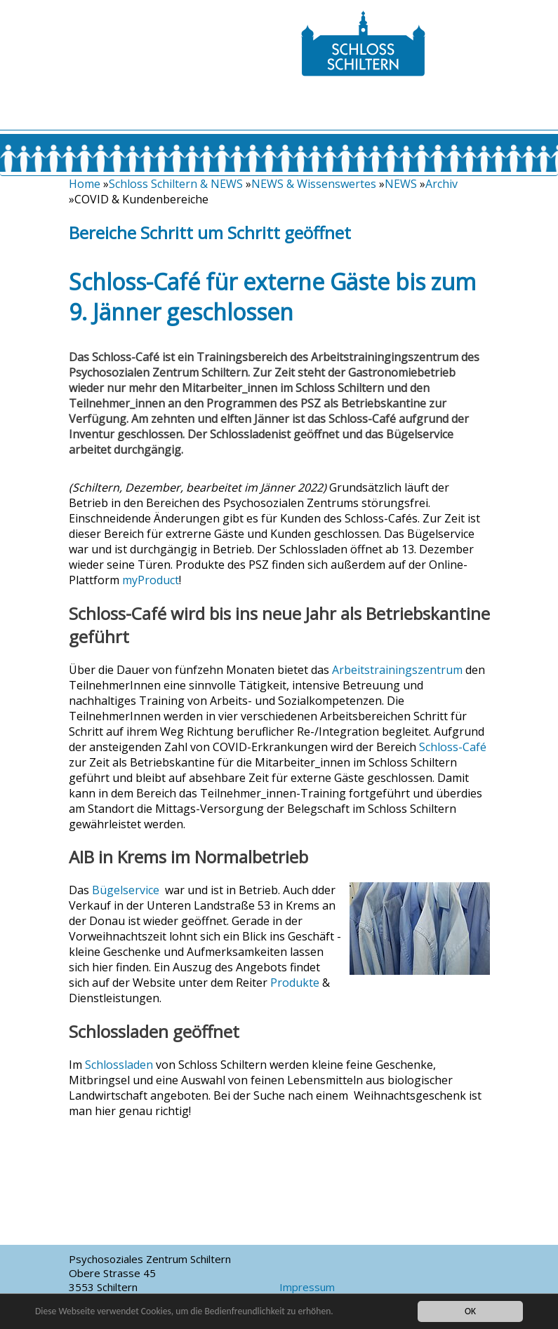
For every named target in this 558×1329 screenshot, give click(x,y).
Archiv (441, 183)
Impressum (307, 1287)
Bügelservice (125, 890)
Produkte (294, 982)
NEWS (401, 183)
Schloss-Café (452, 747)
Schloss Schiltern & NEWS (176, 183)
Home (84, 183)
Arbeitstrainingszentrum (397, 669)
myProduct (150, 580)
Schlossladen (119, 1064)
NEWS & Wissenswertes (313, 183)
